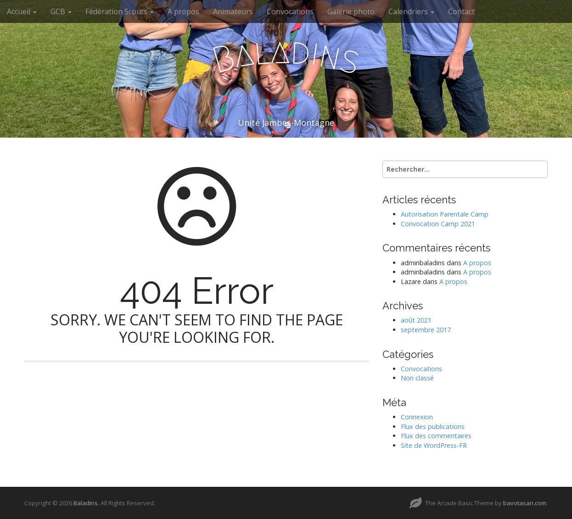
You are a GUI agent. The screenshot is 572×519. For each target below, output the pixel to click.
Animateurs (233, 11)
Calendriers (411, 11)
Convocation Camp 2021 (438, 223)
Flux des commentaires (436, 435)
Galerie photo (351, 11)
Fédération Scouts (119, 11)
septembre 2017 (426, 329)
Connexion (417, 417)
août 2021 (416, 320)
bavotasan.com (524, 503)
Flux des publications (433, 426)
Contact (461, 11)
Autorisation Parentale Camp (444, 214)
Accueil (22, 11)
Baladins (85, 503)
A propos (183, 11)
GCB (61, 11)
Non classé (417, 378)
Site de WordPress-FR (434, 445)
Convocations (290, 11)
